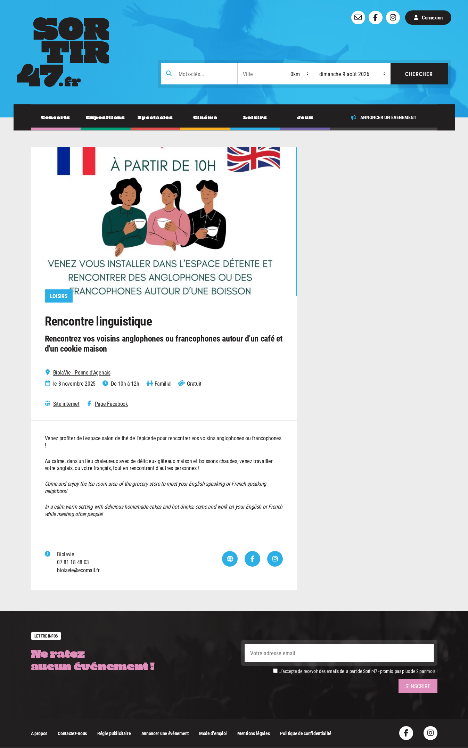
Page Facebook (111, 404)
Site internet (66, 404)
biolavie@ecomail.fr (78, 570)
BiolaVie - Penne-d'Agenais (81, 372)
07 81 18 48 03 (73, 562)
